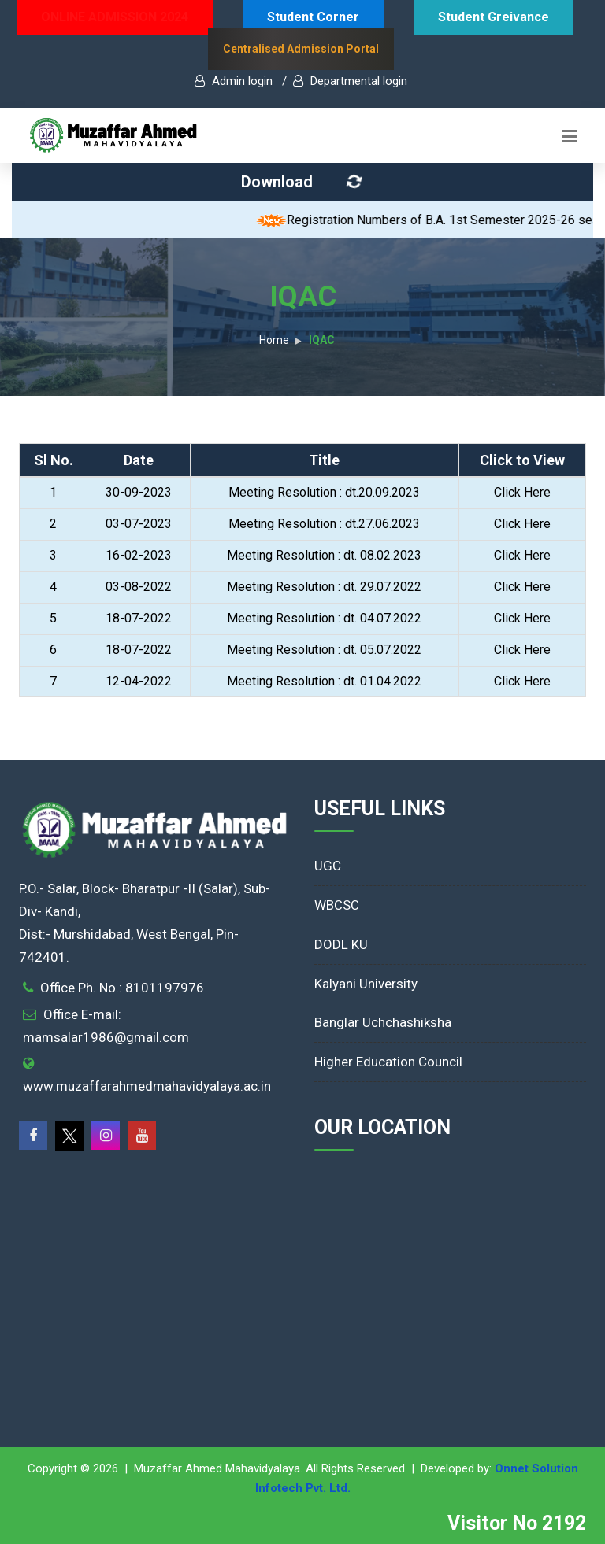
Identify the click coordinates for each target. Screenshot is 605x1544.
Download (304, 182)
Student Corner (313, 16)
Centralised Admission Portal (301, 48)
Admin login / (241, 81)
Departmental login (350, 81)
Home (274, 340)
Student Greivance (493, 16)
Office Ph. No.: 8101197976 (122, 987)
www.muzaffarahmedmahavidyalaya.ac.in (147, 1086)
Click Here (522, 492)
